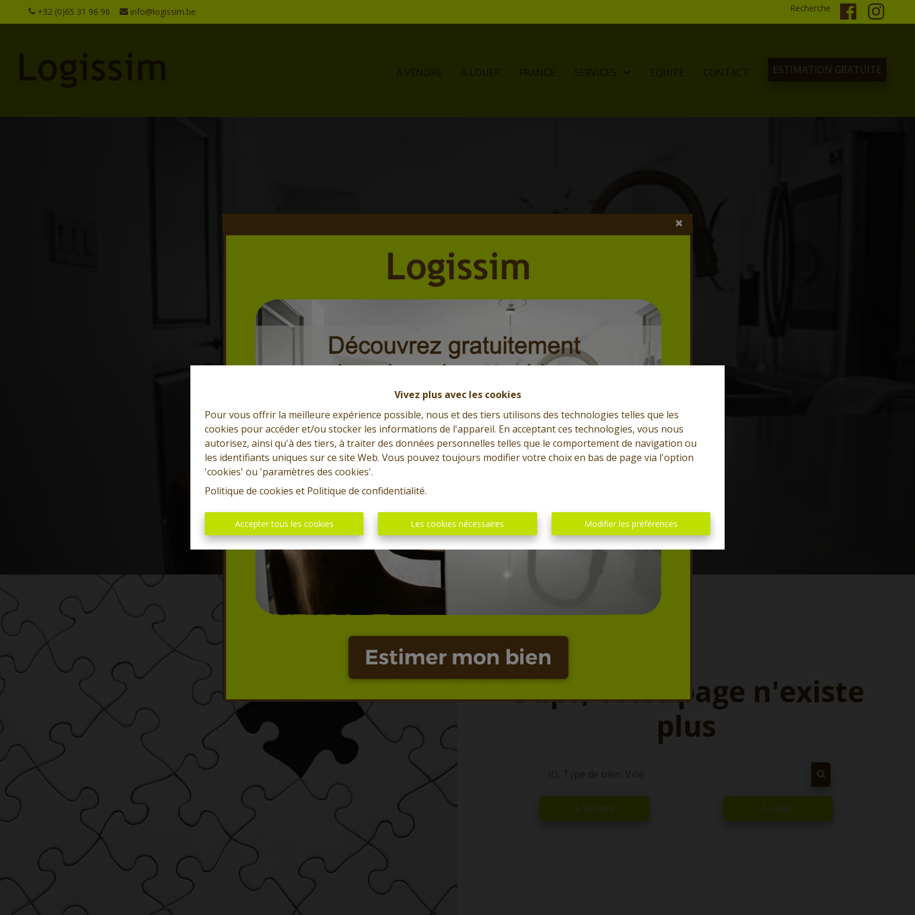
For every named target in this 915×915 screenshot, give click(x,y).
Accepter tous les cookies (284, 523)
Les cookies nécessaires (457, 523)
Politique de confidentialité (366, 490)
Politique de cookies (249, 490)
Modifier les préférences (631, 523)
